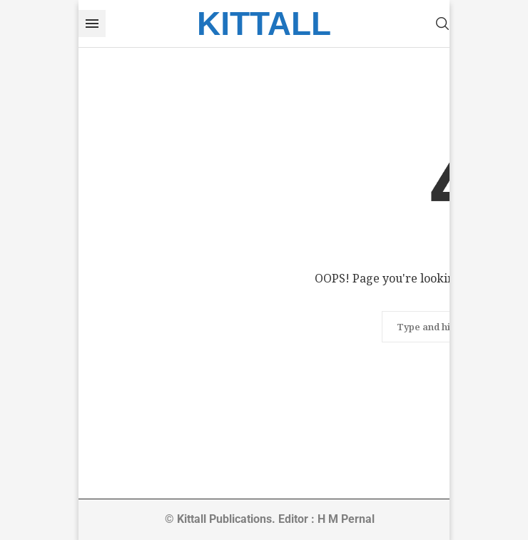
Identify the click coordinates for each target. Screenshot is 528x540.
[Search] (442, 23)
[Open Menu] (92, 23)
